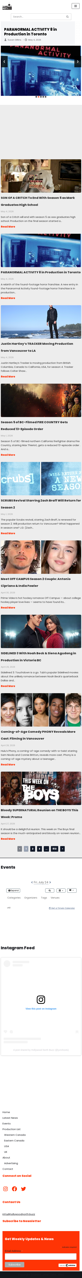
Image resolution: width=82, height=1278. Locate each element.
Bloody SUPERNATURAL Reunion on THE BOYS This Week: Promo (41, 788)
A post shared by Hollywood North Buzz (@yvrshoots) (41, 1050)
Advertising (11, 1163)
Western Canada (15, 1135)
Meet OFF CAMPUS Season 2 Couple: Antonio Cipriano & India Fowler (41, 557)
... (46, 848)
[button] (36, 97)
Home (6, 1112)
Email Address (14, 1251)
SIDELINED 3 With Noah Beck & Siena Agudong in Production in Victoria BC (41, 631)
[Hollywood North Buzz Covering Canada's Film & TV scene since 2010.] (7, 6)
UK (5, 1152)
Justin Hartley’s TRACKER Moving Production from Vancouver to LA (41, 321)
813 (55, 848)
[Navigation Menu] (76, 6)
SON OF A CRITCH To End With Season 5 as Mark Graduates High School (41, 175)
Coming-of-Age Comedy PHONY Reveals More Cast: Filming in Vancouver (41, 709)
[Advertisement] (41, 128)
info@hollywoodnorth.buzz (18, 1214)
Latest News (10, 1118)
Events (6, 1123)
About (6, 1157)
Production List (11, 1129)
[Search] (37, 16)
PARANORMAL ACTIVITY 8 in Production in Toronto (30, 32)
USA (6, 1146)
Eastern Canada (14, 1140)
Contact (7, 1169)
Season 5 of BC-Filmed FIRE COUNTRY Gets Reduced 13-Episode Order (41, 400)
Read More (8, 226)
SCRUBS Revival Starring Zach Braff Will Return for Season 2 (41, 478)
